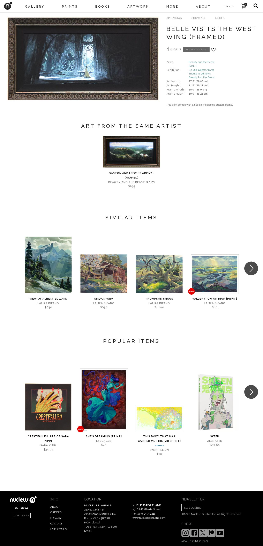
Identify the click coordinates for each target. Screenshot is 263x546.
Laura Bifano (48, 303)
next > (220, 17)
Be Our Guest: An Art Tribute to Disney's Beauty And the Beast (202, 73)
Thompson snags (159, 298)
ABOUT (55, 506)
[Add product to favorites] (213, 49)
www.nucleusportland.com (149, 517)
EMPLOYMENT (59, 529)
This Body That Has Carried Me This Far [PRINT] (159, 438)
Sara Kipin (48, 445)
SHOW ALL (198, 17)
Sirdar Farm (103, 298)
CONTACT (56, 523)
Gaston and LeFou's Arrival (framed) (131, 175)
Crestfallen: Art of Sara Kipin (48, 438)
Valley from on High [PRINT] (214, 298)
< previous (174, 17)
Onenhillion (159, 449)
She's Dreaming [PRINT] (104, 436)
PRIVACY (55, 518)
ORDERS (55, 512)
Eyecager (103, 440)
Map (113, 514)
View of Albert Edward (48, 298)
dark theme (21, 516)
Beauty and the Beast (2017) (131, 182)
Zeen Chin (214, 440)
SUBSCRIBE (192, 507)
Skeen (214, 436)
